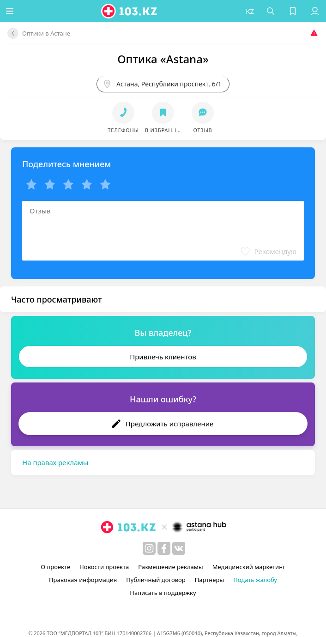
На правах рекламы (55, 462)
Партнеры (209, 580)
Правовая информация (83, 580)
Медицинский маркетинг (248, 567)
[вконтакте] (178, 548)
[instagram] (149, 548)
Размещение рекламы (170, 567)
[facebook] (163, 548)
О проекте (55, 567)
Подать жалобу (255, 580)
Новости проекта (104, 567)
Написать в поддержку (163, 592)
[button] (11, 11)
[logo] (131, 11)
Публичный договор (155, 580)
